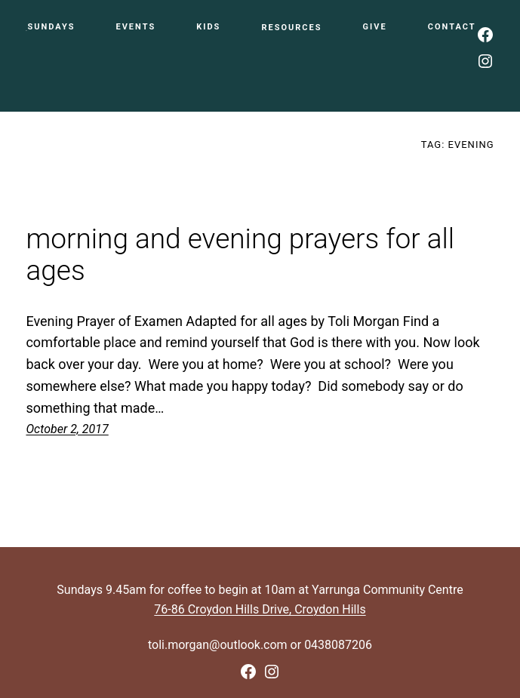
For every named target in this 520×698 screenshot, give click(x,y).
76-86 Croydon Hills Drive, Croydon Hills (259, 609)
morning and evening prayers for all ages (240, 255)
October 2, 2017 (67, 429)
